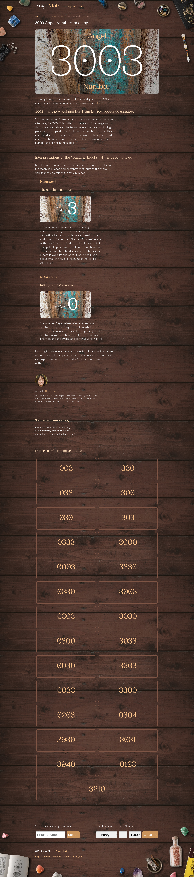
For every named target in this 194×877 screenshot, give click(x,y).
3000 (128, 543)
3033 (128, 642)
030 (66, 518)
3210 (97, 790)
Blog (37, 857)
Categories (70, 7)
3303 (128, 666)
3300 (128, 691)
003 (66, 469)
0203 (66, 716)
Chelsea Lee (50, 391)
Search (73, 835)
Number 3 (48, 182)
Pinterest (46, 857)
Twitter (66, 857)
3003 (128, 592)
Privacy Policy (62, 851)
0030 (66, 666)
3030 (128, 617)
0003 (66, 568)
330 (128, 469)
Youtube (57, 857)
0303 (66, 617)
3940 (66, 765)
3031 (128, 740)
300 (128, 494)
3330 (128, 568)
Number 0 (48, 277)
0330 (66, 592)
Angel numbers (41, 16)
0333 (66, 543)
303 (128, 518)
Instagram (77, 857)
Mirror (61, 16)
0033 (66, 691)
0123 (128, 765)
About (81, 7)
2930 (66, 740)
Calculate (150, 835)
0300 (66, 642)
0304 (128, 716)
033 (66, 494)
